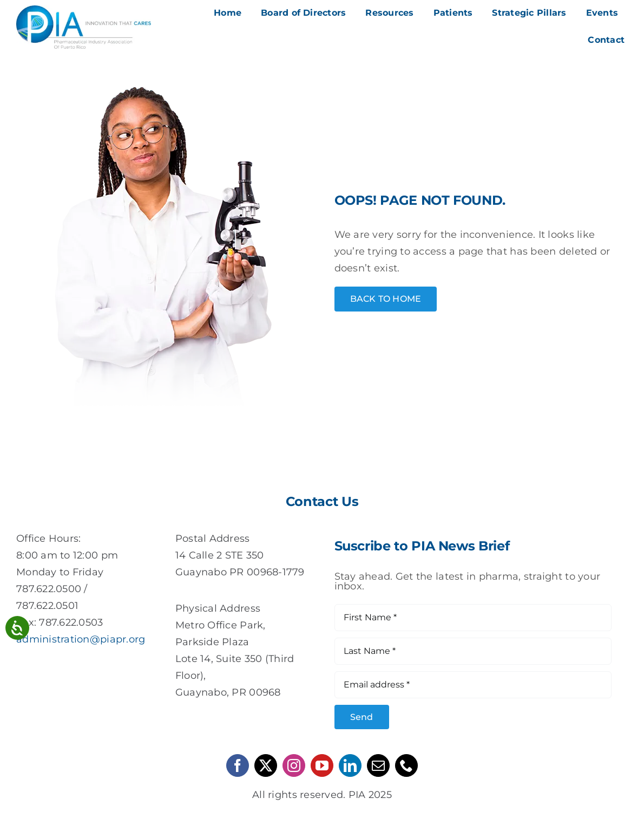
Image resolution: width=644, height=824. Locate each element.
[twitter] (265, 765)
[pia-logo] (83, 10)
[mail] (378, 765)
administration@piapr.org (80, 639)
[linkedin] (350, 765)
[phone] (406, 765)
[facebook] (237, 765)
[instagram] (293, 765)
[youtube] (322, 765)
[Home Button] (385, 299)
